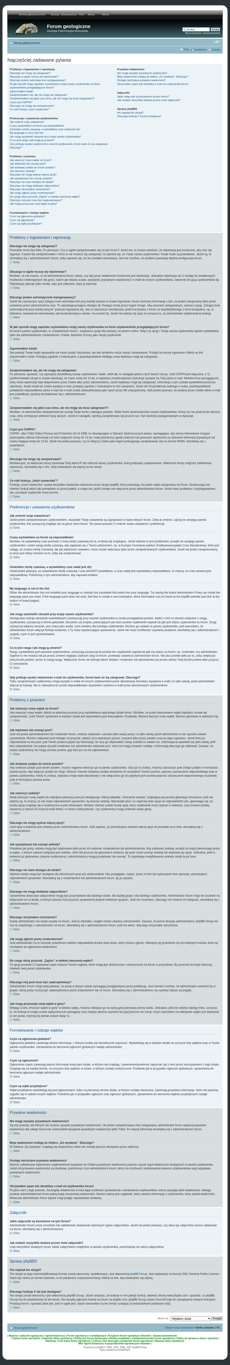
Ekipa (169, 1327)
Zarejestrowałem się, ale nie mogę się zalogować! (38, 94)
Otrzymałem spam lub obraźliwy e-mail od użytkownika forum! (153, 84)
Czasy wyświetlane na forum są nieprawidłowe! (37, 125)
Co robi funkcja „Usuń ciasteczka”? (30, 109)
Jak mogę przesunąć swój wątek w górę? (33, 203)
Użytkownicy (69, 14)
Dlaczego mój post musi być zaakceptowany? (36, 200)
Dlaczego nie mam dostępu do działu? (32, 181)
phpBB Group (138, 1274)
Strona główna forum (27, 43)
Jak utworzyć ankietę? (22, 171)
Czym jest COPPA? (21, 102)
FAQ (81, 14)
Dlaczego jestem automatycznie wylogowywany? (38, 80)
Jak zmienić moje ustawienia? (27, 121)
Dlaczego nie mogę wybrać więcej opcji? (33, 174)
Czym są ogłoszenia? (22, 220)
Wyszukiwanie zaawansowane (202, 33)
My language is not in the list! (26, 132)
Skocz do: (163, 1318)
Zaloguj (216, 49)
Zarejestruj (200, 49)
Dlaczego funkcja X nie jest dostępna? (139, 116)
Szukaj (55, 14)
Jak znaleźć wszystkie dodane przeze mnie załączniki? (148, 100)
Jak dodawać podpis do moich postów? (32, 167)
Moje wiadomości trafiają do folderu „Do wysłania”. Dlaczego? (152, 76)
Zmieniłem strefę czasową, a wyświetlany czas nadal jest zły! (45, 129)
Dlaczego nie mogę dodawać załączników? (35, 185)
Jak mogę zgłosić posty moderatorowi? (32, 192)
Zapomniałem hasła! (21, 91)
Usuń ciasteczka (183, 1327)
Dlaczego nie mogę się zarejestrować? (32, 105)
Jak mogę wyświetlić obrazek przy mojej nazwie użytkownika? (45, 136)
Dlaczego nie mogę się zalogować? (30, 73)
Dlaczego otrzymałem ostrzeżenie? (30, 189)
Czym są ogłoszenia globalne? (27, 216)
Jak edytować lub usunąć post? (28, 163)
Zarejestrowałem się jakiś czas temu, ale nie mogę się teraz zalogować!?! (52, 98)
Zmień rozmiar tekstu (216, 42)
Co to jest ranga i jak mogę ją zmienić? (32, 140)
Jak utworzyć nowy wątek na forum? (31, 160)
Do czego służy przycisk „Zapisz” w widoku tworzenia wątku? (45, 196)
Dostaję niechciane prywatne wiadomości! (141, 80)
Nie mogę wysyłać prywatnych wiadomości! (142, 73)
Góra (16, 262)
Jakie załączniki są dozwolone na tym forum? (143, 96)
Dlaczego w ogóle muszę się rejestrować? (34, 76)
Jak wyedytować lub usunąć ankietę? (31, 178)
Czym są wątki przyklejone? (26, 223)
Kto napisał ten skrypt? (130, 112)
